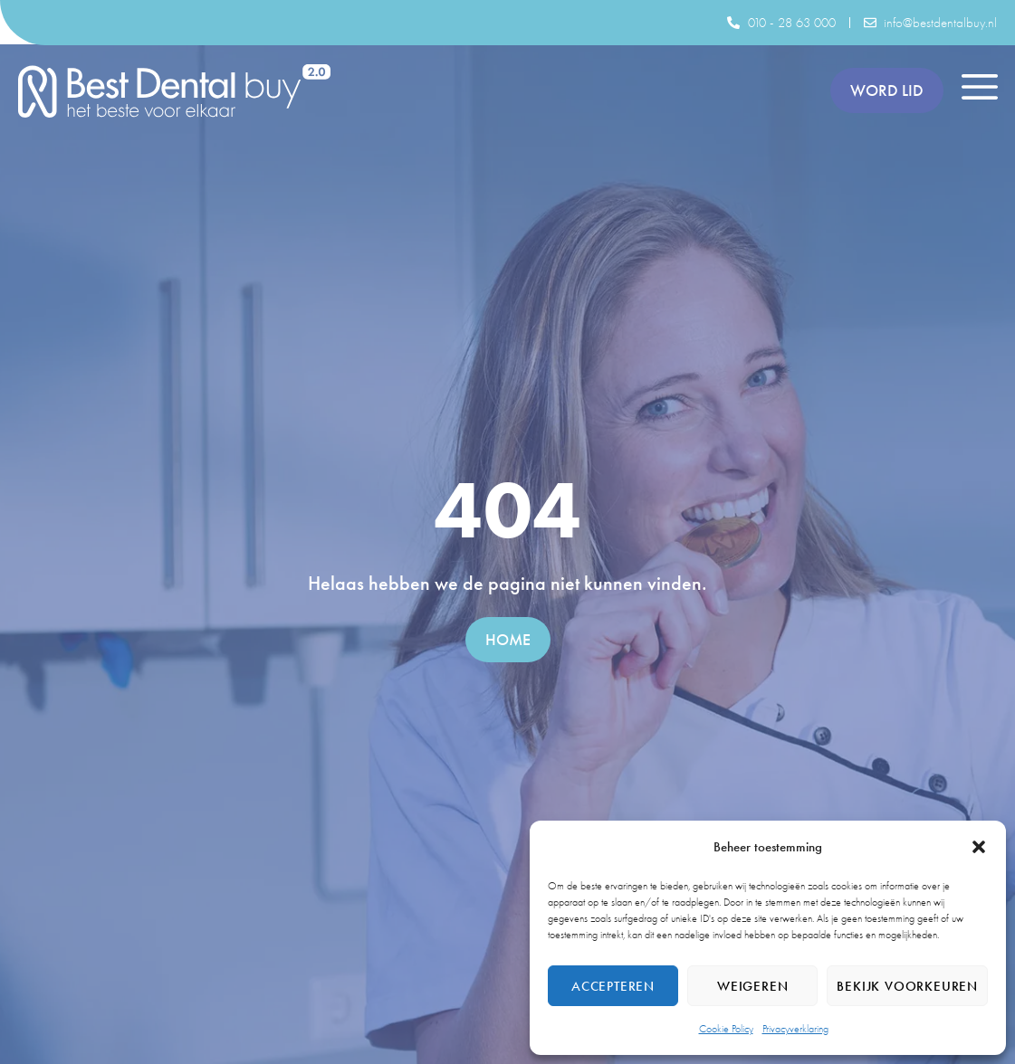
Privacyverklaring (795, 1028)
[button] (979, 847)
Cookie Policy (726, 1028)
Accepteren (613, 986)
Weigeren (752, 986)
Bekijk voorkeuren (907, 986)
